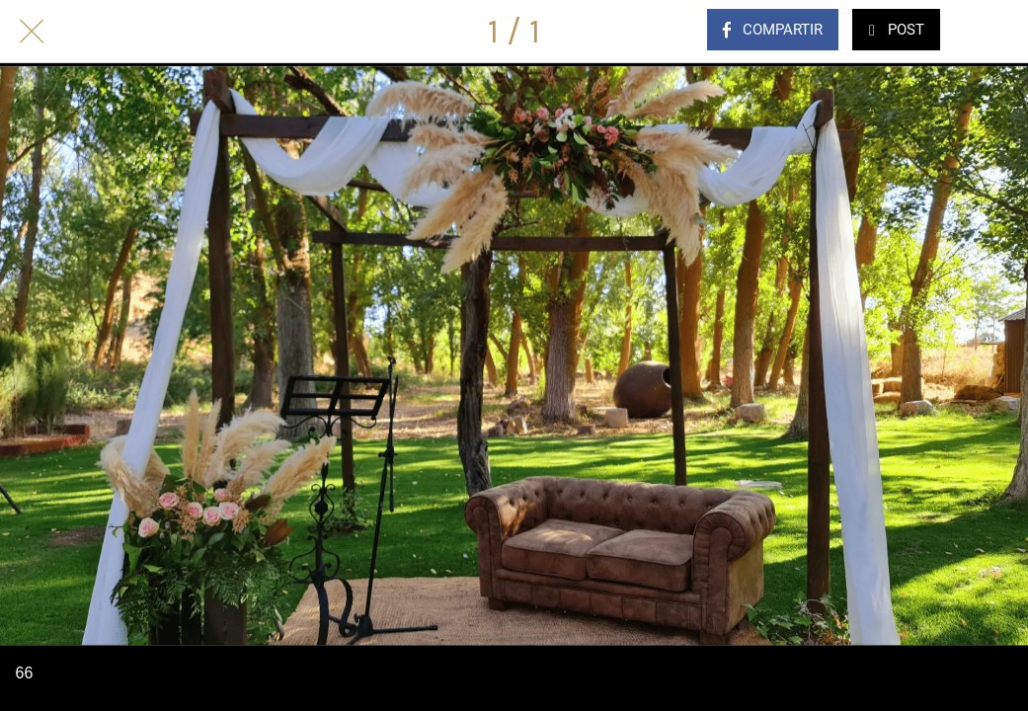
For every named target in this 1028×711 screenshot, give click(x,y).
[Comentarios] (996, 31)
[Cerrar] (31, 31)
